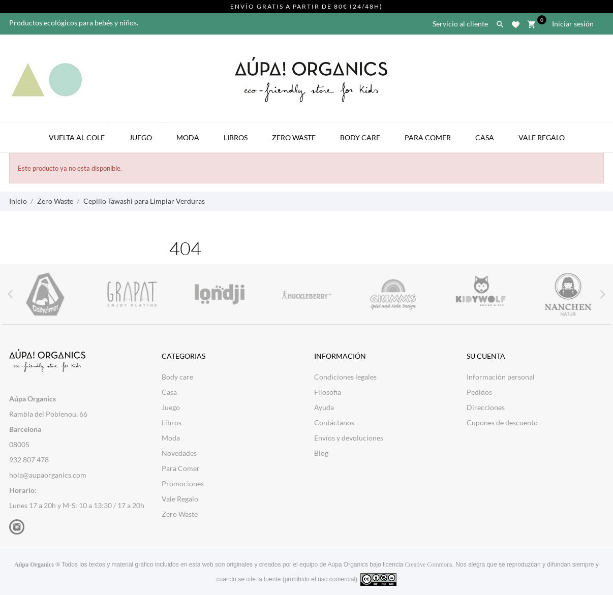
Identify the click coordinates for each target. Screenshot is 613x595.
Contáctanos (334, 422)
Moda (192, 132)
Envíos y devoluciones (348, 437)
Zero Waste (294, 137)
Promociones (183, 483)
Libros (236, 137)
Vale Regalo (541, 137)
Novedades (179, 453)
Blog (321, 453)
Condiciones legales (345, 376)
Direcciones (486, 407)
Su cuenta (486, 356)
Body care (177, 376)
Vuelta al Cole (81, 132)
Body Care (360, 137)
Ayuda (324, 407)
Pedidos (479, 392)
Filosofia (327, 392)
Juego (145, 132)
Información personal (501, 376)
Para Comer (428, 137)
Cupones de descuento (502, 422)
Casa (484, 137)
